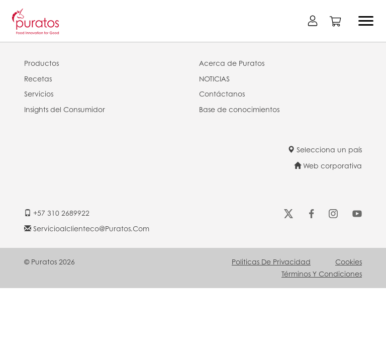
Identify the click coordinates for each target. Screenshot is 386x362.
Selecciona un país (324, 149)
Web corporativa (328, 165)
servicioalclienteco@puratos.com (86, 228)
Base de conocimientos (239, 109)
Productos (41, 63)
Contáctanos (222, 93)
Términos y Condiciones (321, 273)
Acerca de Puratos (231, 63)
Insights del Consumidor (64, 109)
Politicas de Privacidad (271, 261)
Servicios (38, 93)
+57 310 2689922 (56, 213)
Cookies (348, 261)
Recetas (38, 78)
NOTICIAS (214, 78)
